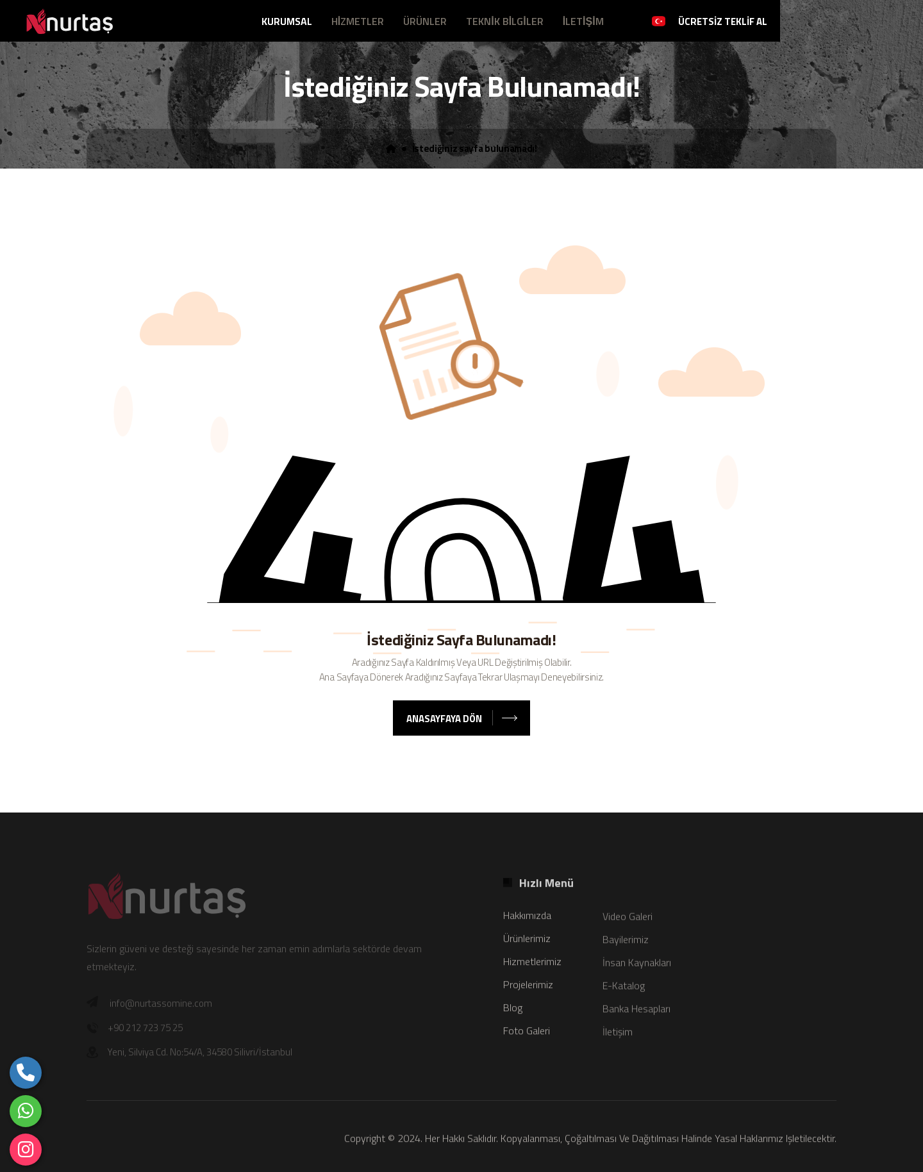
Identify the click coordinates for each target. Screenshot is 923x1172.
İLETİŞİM (583, 21)
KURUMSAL (287, 21)
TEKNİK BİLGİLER (504, 21)
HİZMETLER (357, 21)
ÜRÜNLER (425, 21)
